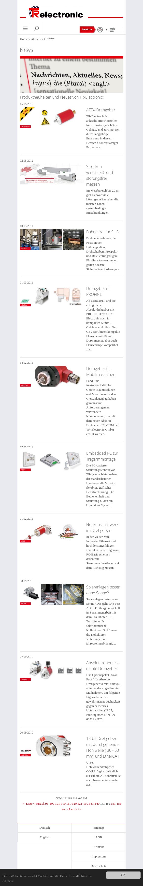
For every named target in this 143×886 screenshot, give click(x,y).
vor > (64, 809)
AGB (98, 837)
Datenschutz (98, 866)
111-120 (71, 803)
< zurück (38, 803)
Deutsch (44, 827)
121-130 (82, 803)
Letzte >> (75, 809)
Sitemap (98, 827)
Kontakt (99, 847)
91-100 (49, 803)
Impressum (99, 856)
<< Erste (27, 803)
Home (24, 39)
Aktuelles (37, 39)
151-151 (116, 803)
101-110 (60, 803)
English (45, 837)
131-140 (94, 803)
